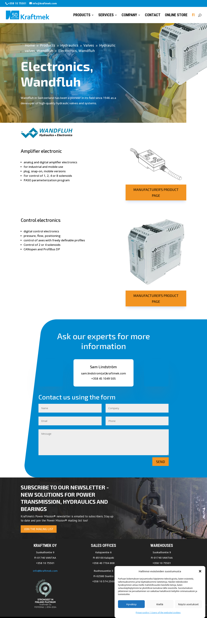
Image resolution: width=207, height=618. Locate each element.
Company (129, 15)
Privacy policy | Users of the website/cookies (158, 612)
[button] (200, 571)
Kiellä (159, 604)
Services (106, 15)
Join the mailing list (38, 529)
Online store (176, 15)
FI (193, 15)
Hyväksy (131, 604)
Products (81, 15)
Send (160, 462)
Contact (152, 15)
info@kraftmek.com (45, 570)
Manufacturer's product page (156, 192)
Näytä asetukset (188, 604)
